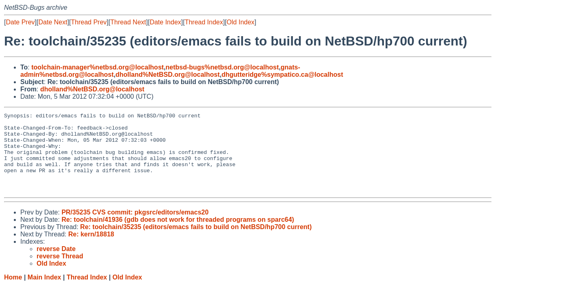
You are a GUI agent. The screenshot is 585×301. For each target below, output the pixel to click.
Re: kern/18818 (91, 250)
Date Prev (20, 22)
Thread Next (128, 22)
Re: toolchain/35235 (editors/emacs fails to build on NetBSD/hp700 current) (196, 242)
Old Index (240, 22)
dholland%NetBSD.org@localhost (167, 74)
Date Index (165, 22)
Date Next (52, 22)
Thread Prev (89, 22)
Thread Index (204, 22)
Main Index (44, 293)
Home (13, 293)
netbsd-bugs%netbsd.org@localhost (222, 67)
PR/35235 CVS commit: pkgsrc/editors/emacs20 (134, 228)
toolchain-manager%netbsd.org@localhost (97, 67)
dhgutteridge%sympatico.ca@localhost (282, 74)
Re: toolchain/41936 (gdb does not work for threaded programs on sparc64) (177, 235)
